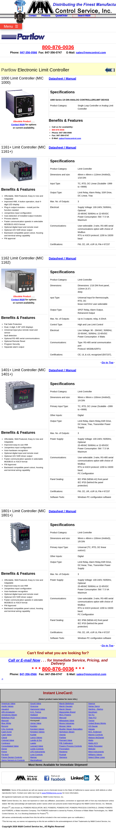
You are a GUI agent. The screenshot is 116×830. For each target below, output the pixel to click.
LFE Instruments (37, 752)
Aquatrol (5, 709)
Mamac (33, 757)
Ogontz (62, 735)
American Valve (8, 703)
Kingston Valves (37, 732)
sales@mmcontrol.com (91, 52)
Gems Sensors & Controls (13, 760)
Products (45, 15)
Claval (4, 737)
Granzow (34, 706)
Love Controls (36, 754)
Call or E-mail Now (24, 660)
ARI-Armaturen (8, 712)
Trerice (91, 720)
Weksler (91, 749)
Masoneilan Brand (67, 712)
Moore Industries (66, 723)
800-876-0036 (58, 47)
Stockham (92, 712)
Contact (32, 15)
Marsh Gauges (65, 706)
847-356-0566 (28, 52)
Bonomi (4, 726)
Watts (90, 740)
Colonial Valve (7, 740)
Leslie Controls (37, 749)
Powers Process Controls (70, 746)
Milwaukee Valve (66, 720)
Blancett (5, 720)
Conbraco (5, 743)
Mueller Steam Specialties (70, 729)
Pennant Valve (65, 740)
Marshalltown (36, 760)
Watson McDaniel (96, 737)
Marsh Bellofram (66, 703)
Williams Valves (95, 754)
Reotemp (63, 752)
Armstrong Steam (9, 715)
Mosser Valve (65, 726)
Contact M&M (18, 124)
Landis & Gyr (36, 740)
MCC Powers (65, 715)
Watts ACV (93, 743)
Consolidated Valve (10, 746)
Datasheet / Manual (62, 78)
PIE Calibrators (66, 743)
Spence (91, 703)
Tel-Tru (91, 715)
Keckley (33, 726)
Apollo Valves (7, 706)
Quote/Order (61, 15)
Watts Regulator (95, 746)
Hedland (34, 715)
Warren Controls (95, 735)
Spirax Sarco (94, 706)
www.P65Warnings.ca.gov (52, 793)
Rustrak (62, 754)
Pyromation (64, 749)
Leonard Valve (36, 746)
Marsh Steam (65, 709)
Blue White (6, 723)
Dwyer (4, 749)
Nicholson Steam (66, 732)
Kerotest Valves (37, 729)
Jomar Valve (35, 723)
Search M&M (84, 15)
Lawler (33, 743)
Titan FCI (92, 718)
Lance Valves (36, 737)
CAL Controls (7, 729)
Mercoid (62, 718)
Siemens (63, 757)
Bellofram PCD (8, 718)
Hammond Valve (37, 709)
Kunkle (33, 735)
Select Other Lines (96, 757)
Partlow (8, 69)
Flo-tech (5, 754)
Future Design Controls (11, 757)
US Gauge (93, 726)
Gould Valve (35, 703)
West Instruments (96, 752)
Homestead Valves (38, 718)
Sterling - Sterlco (95, 709)
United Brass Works (97, 723)
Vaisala (91, 729)
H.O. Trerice (35, 712)
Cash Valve (6, 735)
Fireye (4, 752)
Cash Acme (6, 732)
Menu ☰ (11, 26)
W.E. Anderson (95, 732)
